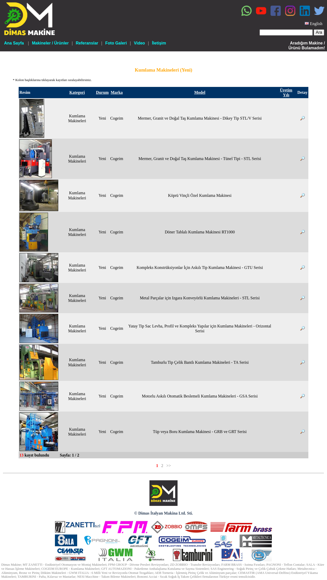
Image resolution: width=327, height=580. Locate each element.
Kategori (77, 92)
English (316, 23)
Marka (117, 92)
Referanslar (87, 43)
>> (168, 465)
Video (139, 43)
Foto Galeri (116, 43)
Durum (102, 92)
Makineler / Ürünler (50, 43)
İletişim (159, 43)
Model (199, 92)
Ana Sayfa (14, 43)
